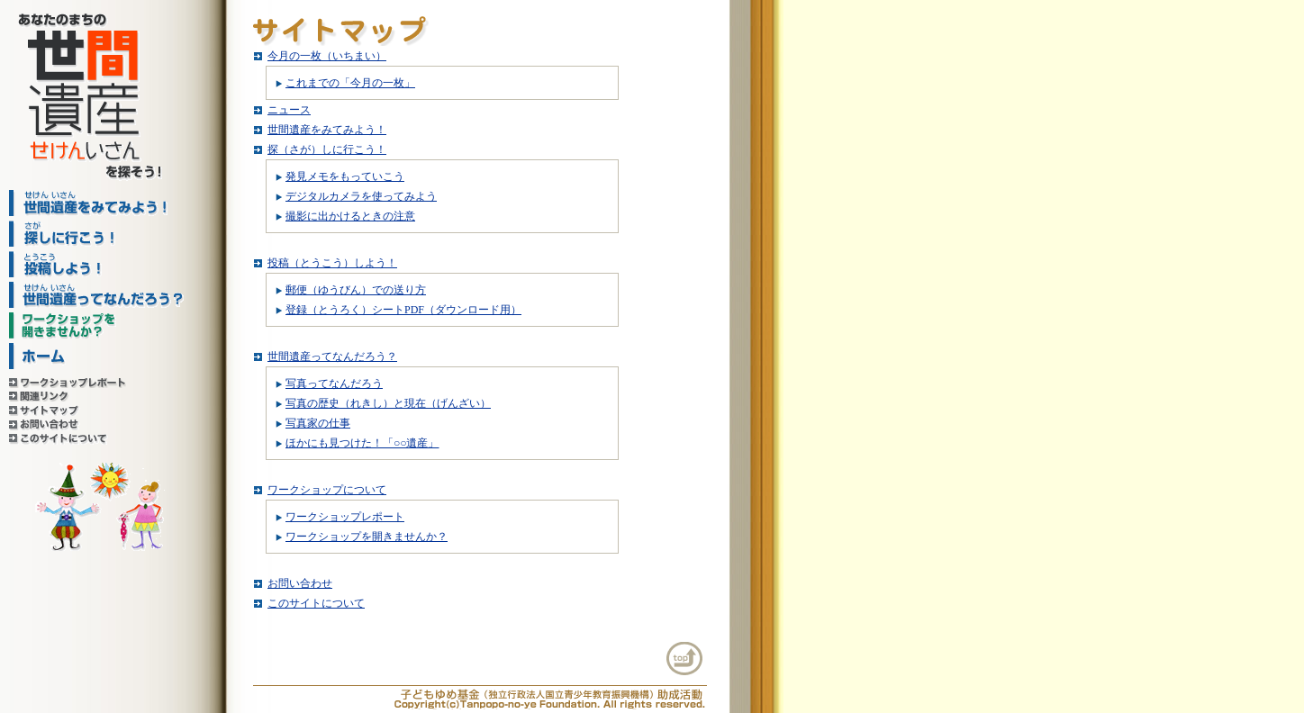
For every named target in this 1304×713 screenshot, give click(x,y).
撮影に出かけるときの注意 (350, 216)
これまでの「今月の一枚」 (350, 83)
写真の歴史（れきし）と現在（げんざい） (388, 403)
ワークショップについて (326, 489)
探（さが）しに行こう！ (326, 149)
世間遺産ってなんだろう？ (332, 356)
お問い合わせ (299, 583)
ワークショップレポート (344, 516)
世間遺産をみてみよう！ (326, 129)
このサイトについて (316, 603)
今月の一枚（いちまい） (326, 56)
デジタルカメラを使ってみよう (361, 196)
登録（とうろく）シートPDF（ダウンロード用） (403, 309)
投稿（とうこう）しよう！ (332, 263)
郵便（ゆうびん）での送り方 (355, 290)
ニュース (289, 110)
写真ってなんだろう (334, 383)
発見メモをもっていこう (344, 176)
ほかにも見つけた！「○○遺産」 (362, 443)
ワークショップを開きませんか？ (366, 536)
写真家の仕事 (317, 423)
